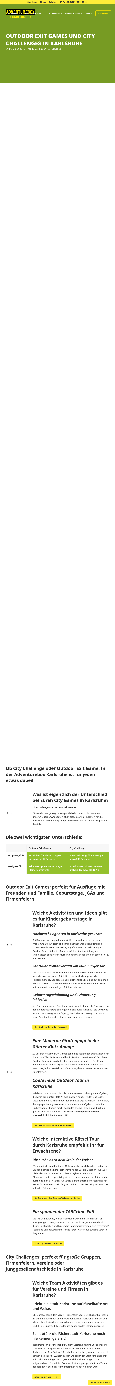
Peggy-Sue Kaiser (36, 48)
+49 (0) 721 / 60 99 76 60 (76, 2)
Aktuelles (56, 48)
